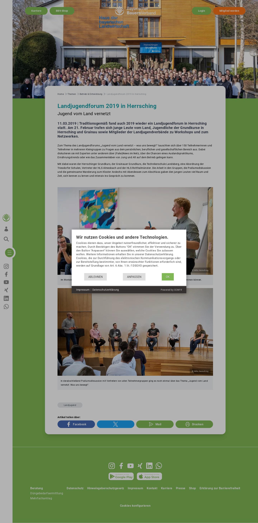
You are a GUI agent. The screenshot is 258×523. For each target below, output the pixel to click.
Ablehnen (95, 276)
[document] (129, 254)
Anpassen (134, 276)
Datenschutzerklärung (105, 289)
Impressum (83, 289)
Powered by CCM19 (171, 289)
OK (168, 276)
